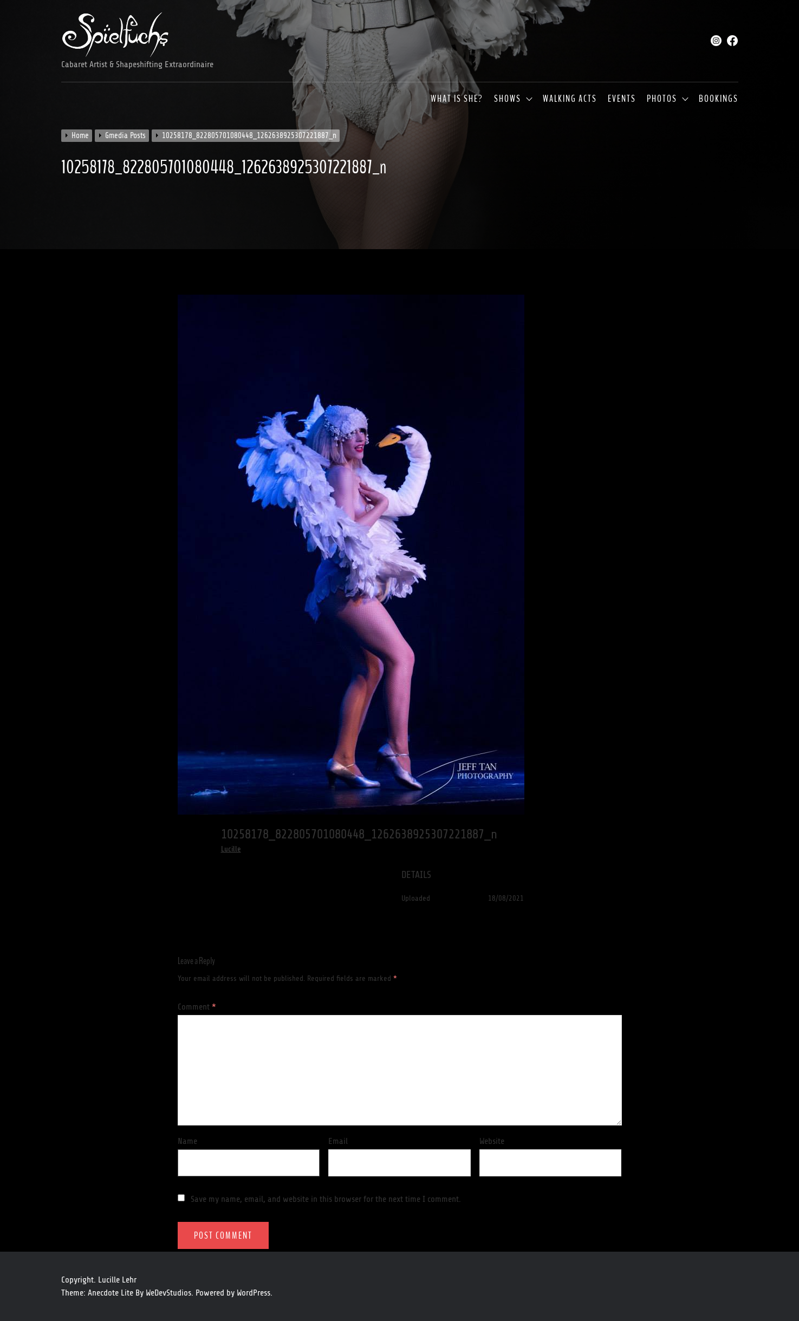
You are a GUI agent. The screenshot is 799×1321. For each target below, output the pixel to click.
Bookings (718, 99)
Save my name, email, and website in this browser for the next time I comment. (326, 1199)
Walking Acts (570, 99)
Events (622, 99)
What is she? (457, 99)
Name (187, 1141)
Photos (662, 99)
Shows (507, 99)
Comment (197, 1007)
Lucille (231, 849)
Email (338, 1141)
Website (491, 1141)
